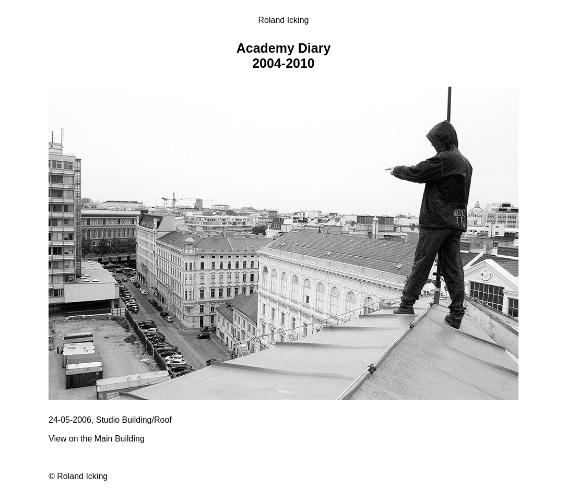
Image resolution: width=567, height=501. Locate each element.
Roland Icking (283, 20)
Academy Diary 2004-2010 (284, 55)
